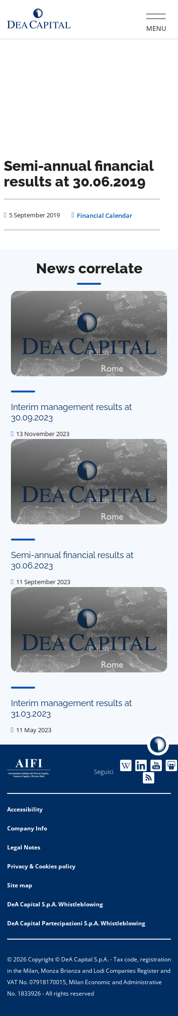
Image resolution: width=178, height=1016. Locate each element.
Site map (19, 885)
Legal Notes (23, 847)
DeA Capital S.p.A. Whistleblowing (55, 904)
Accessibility (25, 809)
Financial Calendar (104, 215)
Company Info (27, 828)
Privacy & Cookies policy (41, 866)
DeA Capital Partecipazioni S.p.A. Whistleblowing (76, 923)
